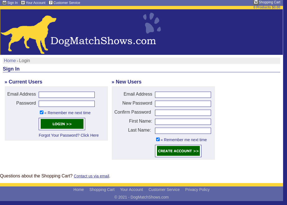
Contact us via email (91, 176)
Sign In (12, 3)
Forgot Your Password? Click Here (69, 135)
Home (10, 60)
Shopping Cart (269, 2)
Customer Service (67, 3)
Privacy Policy (197, 189)
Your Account (35, 3)
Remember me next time (69, 113)
